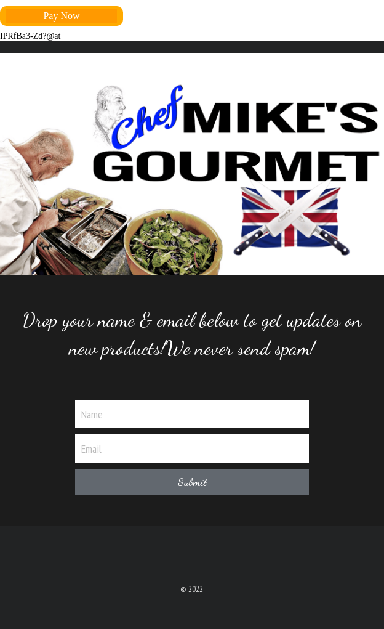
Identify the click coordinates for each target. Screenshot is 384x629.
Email (91, 448)
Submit (192, 482)
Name (92, 414)
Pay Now (61, 15)
